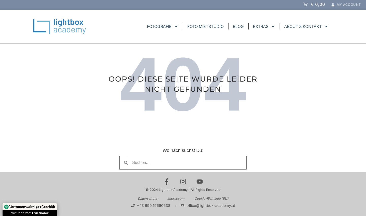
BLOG (238, 26)
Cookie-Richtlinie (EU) (211, 198)
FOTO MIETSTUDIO (205, 26)
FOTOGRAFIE (162, 26)
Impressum (175, 198)
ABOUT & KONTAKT (306, 26)
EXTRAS (264, 26)
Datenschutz (147, 198)
